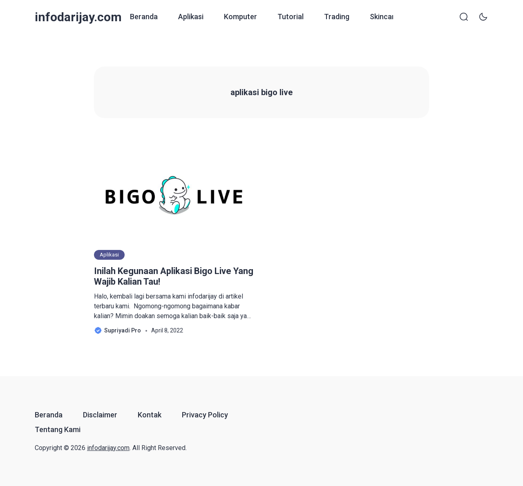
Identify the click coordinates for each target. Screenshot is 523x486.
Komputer (240, 16)
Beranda (144, 16)
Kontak (149, 414)
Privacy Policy (205, 414)
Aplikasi (190, 16)
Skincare (384, 16)
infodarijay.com (78, 17)
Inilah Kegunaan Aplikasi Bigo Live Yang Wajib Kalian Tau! (173, 276)
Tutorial (290, 16)
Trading (336, 16)
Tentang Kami (57, 429)
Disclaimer (100, 414)
